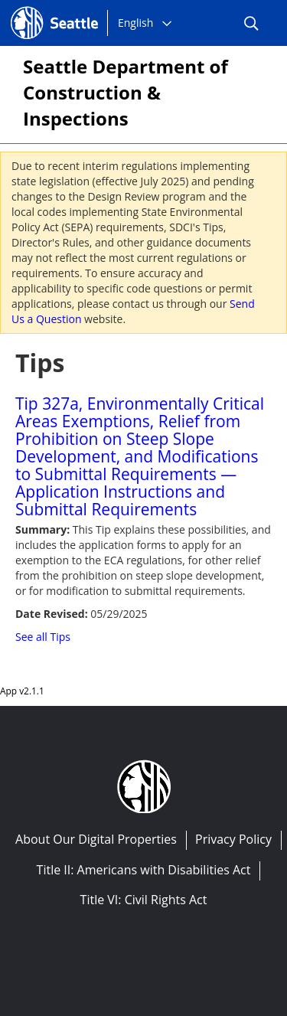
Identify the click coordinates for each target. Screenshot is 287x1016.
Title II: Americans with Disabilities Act (144, 869)
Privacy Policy (233, 839)
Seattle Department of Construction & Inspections (125, 92)
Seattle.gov (42, 8)
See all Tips (42, 636)
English (135, 22)
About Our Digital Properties (96, 839)
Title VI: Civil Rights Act (143, 899)
